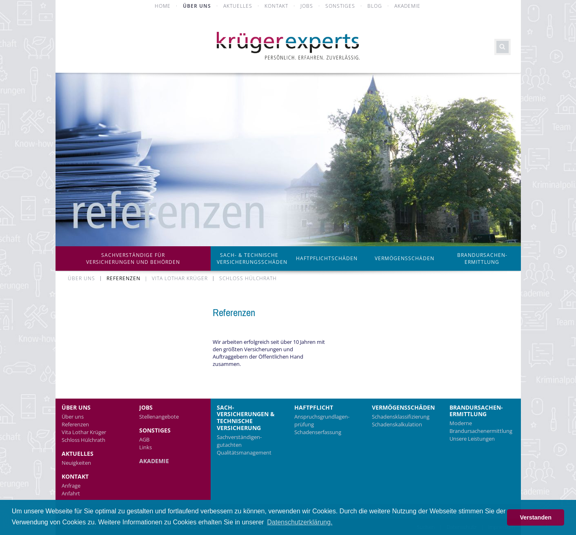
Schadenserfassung (317, 432)
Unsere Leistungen (472, 438)
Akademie (154, 461)
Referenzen (75, 424)
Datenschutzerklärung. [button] (299, 522)
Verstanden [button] (536, 517)
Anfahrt (71, 493)
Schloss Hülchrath (83, 440)
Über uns (73, 416)
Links (145, 447)
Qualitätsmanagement (244, 452)
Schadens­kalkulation (397, 424)
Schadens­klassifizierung (400, 416)
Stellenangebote (159, 416)
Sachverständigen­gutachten (239, 440)
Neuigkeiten (76, 462)
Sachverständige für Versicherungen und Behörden (133, 258)
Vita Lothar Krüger (84, 432)
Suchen (502, 47)
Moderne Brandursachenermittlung (480, 427)
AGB (144, 439)
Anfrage (71, 485)
